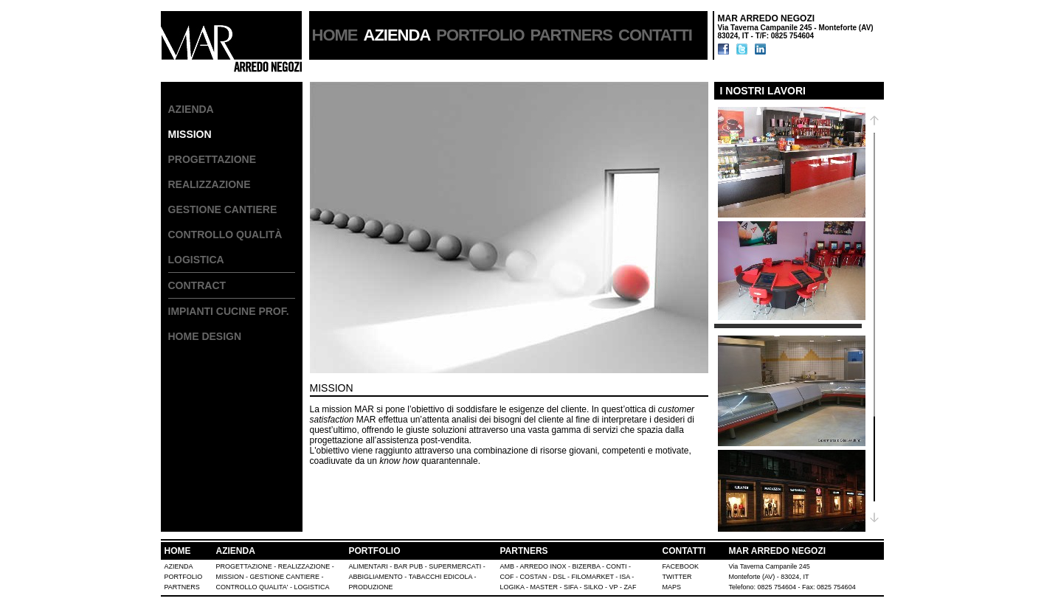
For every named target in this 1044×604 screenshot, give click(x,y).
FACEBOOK (681, 566)
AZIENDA (191, 109)
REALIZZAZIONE (209, 184)
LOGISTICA (196, 259)
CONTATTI (655, 35)
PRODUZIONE (371, 587)
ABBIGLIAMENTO (376, 576)
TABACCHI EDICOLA (440, 576)
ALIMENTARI (368, 566)
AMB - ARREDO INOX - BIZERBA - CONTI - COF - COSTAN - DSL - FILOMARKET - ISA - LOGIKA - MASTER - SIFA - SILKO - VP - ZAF (568, 577)
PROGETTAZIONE (212, 159)
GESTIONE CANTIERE (222, 209)
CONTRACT (197, 285)
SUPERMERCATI (455, 566)
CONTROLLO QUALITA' (252, 587)
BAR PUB (409, 566)
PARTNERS (571, 35)
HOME (335, 35)
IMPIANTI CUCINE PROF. (228, 311)
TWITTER (677, 576)
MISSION (230, 576)
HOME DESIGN (205, 336)
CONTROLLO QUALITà (225, 234)
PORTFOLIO (480, 35)
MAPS (672, 587)
